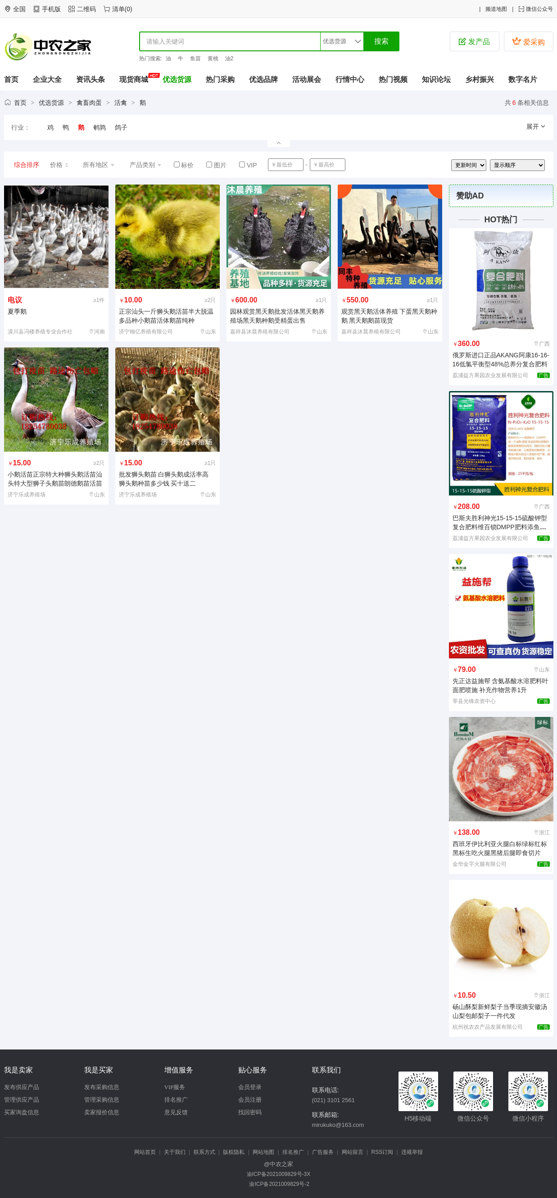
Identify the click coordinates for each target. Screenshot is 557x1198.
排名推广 (176, 1099)
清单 (118, 9)
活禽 (120, 102)
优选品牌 (263, 79)
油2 (229, 58)
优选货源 (177, 79)
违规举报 (412, 1152)
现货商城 (133, 79)
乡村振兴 (479, 79)
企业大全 (47, 79)
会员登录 (250, 1087)
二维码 (86, 9)
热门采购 (220, 79)
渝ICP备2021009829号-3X (278, 1174)
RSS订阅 (382, 1152)
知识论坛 (436, 79)
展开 (536, 126)
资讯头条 (90, 79)
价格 (59, 164)
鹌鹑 (99, 127)
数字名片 (522, 79)
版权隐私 (234, 1152)
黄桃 (213, 58)
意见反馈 (176, 1112)
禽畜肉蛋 (89, 102)
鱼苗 (195, 58)
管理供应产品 (21, 1099)
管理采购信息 (101, 1099)
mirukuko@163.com (338, 1124)
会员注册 (250, 1099)
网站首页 (145, 1152)
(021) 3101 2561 (333, 1100)
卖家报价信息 (101, 1112)
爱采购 (528, 41)
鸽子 (121, 127)
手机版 (51, 9)
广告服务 (323, 1152)
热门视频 (393, 79)
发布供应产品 (21, 1087)
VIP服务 (175, 1087)
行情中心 (349, 79)
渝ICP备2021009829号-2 (278, 1184)
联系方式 (204, 1152)
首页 (11, 79)
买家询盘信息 (21, 1112)
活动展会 (306, 79)
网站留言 (352, 1152)
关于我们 (175, 1152)
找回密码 (250, 1112)
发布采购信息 (101, 1087)
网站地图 (263, 1152)
